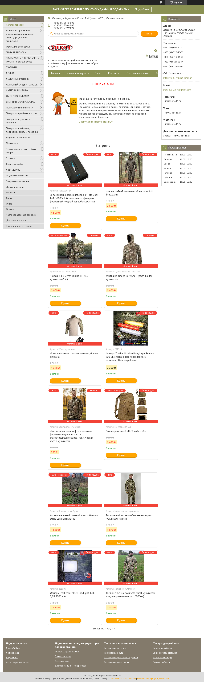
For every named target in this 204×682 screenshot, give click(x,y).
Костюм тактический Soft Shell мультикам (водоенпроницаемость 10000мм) (130, 594)
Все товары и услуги (103, 629)
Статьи (9, 198)
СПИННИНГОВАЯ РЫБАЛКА (20, 101)
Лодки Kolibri (12, 652)
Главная (55, 73)
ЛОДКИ (10, 73)
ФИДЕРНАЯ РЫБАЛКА (17, 96)
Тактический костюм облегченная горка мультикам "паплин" (129, 517)
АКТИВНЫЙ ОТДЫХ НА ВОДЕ (22, 84)
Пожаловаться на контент (123, 678)
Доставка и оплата (16, 220)
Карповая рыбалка (162, 648)
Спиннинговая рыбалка (165, 652)
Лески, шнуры (13, 169)
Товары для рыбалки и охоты (22, 113)
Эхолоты (10, 158)
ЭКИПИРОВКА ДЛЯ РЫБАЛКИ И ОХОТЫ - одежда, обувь (22, 60)
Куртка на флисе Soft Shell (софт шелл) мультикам (129, 277)
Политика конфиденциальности (153, 678)
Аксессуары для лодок (18, 662)
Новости (10, 192)
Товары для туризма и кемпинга (18, 120)
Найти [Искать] (149, 33)
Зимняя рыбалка (161, 662)
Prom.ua (117, 675)
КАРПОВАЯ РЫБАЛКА (17, 90)
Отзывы (10, 209)
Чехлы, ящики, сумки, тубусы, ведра (21, 150)
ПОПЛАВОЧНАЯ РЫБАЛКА (19, 107)
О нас (9, 203)
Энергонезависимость (17, 181)
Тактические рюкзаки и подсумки (121, 657)
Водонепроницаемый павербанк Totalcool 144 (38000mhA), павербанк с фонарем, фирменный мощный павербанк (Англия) (74, 198)
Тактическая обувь (113, 652)
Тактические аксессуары (116, 662)
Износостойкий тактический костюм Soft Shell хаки (129, 193)
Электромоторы (63, 656)
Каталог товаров (15, 24)
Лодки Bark (12, 657)
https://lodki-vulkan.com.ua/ (177, 77)
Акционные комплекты (18, 137)
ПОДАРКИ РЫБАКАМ (17, 175)
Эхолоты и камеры (162, 657)
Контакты (113, 73)
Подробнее (142, 9)
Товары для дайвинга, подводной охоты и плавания (22, 130)
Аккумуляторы (62, 661)
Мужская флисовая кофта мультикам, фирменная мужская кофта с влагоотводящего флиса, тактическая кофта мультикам (71, 436)
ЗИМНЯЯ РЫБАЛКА (16, 52)
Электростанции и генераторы (70, 665)
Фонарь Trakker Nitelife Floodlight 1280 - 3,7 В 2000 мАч (73, 594)
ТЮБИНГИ (11, 67)
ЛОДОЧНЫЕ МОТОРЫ (17, 78)
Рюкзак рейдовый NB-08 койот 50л (126, 431)
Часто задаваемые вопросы (21, 214)
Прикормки (12, 143)
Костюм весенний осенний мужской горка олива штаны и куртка (74, 517)
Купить (65, 225)
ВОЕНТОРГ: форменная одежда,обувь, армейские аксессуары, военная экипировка (20, 35)
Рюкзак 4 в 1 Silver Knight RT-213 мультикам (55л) (69, 277)
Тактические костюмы (115, 648)
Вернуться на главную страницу (96, 121)
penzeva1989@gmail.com (177, 89)
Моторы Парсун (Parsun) (67, 651)
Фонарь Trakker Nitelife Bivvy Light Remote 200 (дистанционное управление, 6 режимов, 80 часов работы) (130, 357)
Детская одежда (15, 187)
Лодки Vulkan (13, 648)
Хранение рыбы (14, 164)
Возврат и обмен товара (19, 226)
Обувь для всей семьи (18, 46)
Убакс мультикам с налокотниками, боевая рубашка (74, 355)
